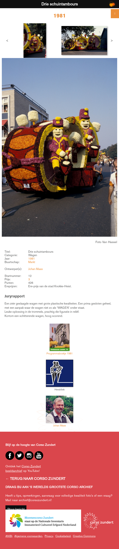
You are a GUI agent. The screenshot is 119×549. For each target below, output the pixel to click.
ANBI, (9, 536)
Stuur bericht (16, 509)
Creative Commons (84, 536)
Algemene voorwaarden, (28, 536)
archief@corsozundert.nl (35, 500)
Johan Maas (35, 269)
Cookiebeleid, (63, 536)
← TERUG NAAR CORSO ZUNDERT (35, 478)
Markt (31, 262)
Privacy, (49, 536)
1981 (31, 258)
